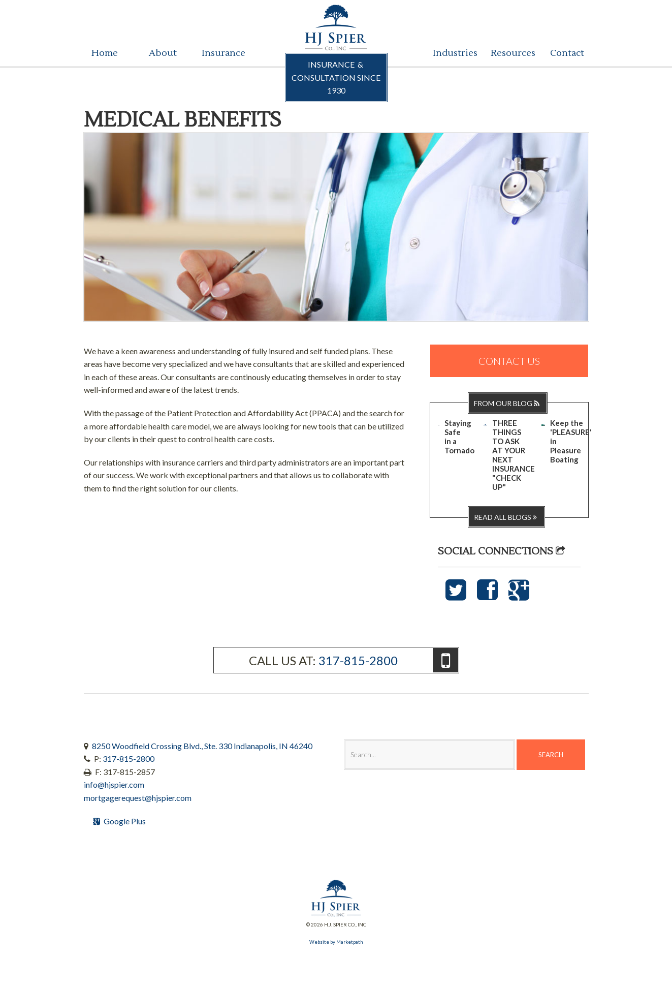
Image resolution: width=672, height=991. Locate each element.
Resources (511, 53)
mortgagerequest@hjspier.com (137, 797)
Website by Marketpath (336, 942)
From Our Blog (507, 403)
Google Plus (120, 821)
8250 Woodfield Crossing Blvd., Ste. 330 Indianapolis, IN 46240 (202, 746)
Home (104, 53)
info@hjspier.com (114, 784)
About (163, 53)
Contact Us (509, 361)
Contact (567, 53)
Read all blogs (506, 517)
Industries (453, 53)
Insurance (222, 53)
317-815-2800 (358, 660)
